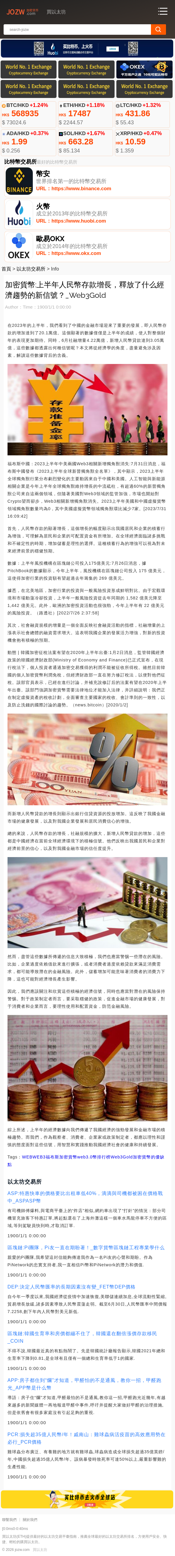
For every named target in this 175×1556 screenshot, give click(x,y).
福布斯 (52, 1157)
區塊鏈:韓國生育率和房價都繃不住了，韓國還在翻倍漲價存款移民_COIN (82, 1337)
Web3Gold (122, 1157)
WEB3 (39, 1157)
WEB (27, 1157)
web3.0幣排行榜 (94, 1157)
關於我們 (30, 1520)
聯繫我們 (9, 1520)
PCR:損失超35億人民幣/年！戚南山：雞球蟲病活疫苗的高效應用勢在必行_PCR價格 (87, 1438)
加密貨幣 (68, 1157)
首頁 (6, 268)
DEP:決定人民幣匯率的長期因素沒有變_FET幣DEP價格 (72, 1286)
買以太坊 (40, 1550)
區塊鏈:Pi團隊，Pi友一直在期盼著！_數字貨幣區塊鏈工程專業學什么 (86, 1247)
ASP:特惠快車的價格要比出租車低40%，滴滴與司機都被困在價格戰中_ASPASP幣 (85, 1197)
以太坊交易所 (31, 268)
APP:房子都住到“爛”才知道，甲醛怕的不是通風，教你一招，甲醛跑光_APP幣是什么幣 (84, 1384)
